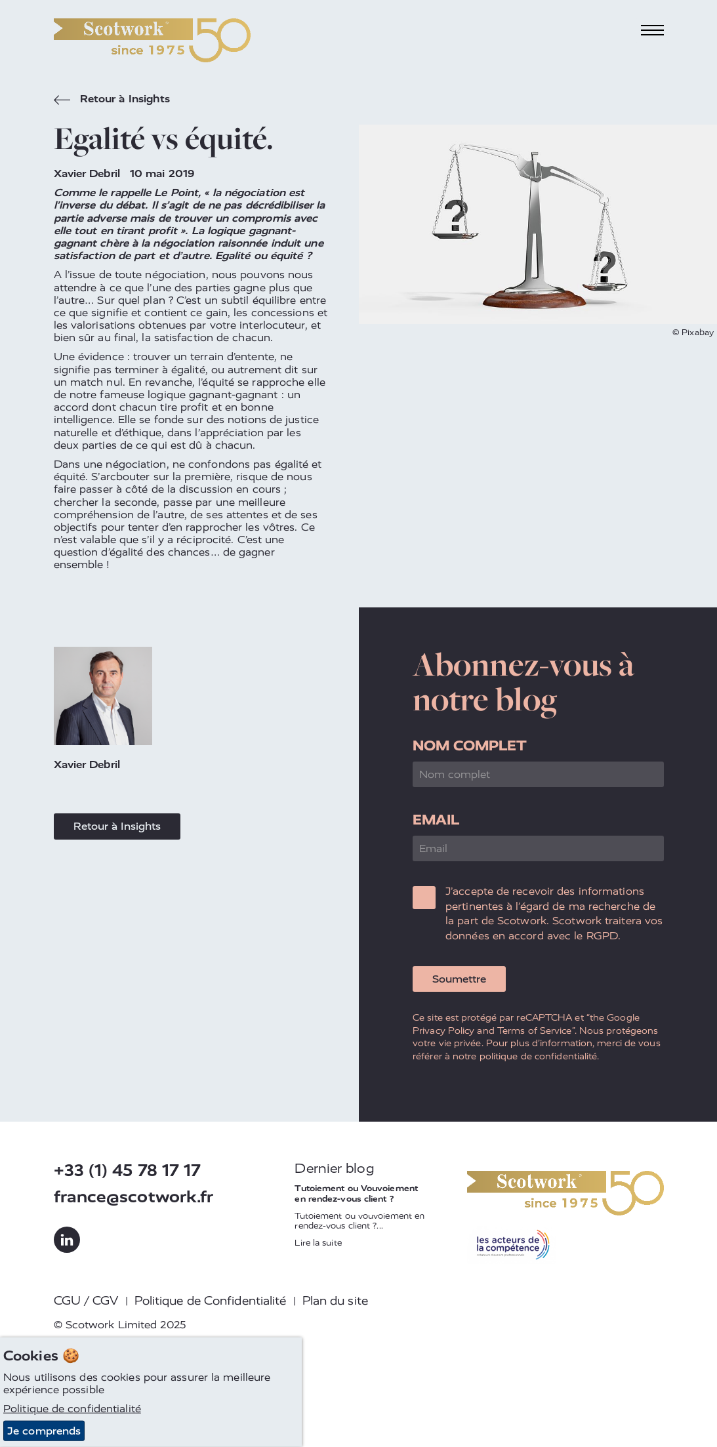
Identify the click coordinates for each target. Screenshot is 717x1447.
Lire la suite (318, 1243)
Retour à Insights (112, 100)
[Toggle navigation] (652, 30)
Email (436, 819)
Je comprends (44, 1431)
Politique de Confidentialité (210, 1300)
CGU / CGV (86, 1300)
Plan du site (335, 1300)
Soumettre (459, 979)
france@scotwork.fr (134, 1196)
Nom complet (470, 745)
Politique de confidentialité (72, 1408)
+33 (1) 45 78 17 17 (127, 1170)
